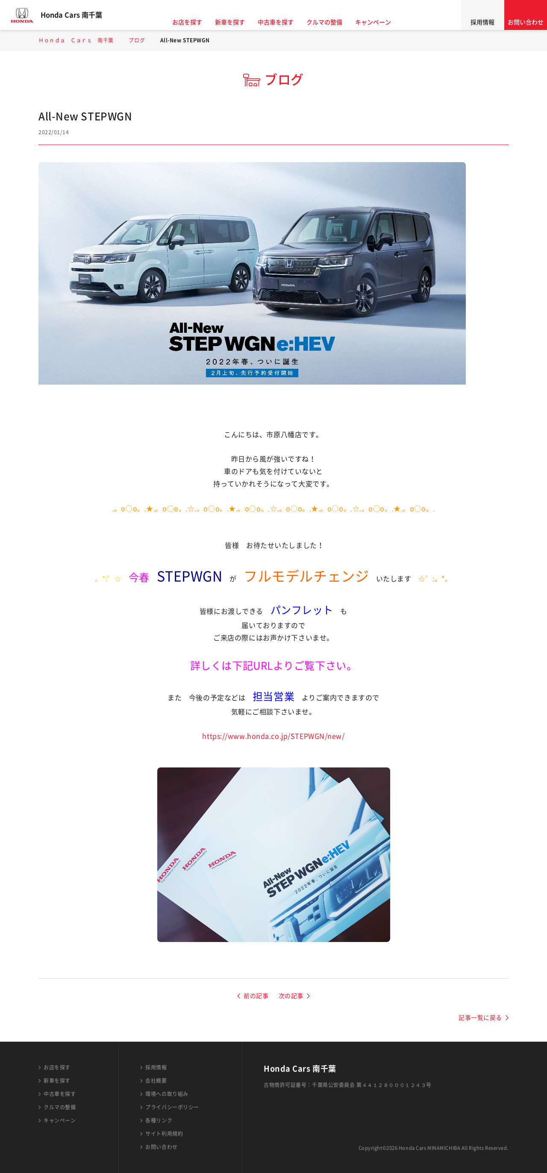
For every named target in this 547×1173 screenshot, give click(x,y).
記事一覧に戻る (480, 1018)
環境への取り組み (166, 1093)
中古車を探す (283, 22)
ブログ (137, 40)
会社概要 (156, 1080)
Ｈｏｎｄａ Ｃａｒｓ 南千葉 (76, 40)
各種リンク (158, 1120)
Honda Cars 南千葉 (79, 15)
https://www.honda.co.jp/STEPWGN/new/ (273, 736)
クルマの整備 (332, 22)
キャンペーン (381, 22)
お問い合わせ (526, 22)
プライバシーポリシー (172, 1107)
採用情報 (482, 22)
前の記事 (256, 996)
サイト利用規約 (164, 1133)
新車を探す (238, 22)
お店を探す (195, 22)
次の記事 (291, 996)
